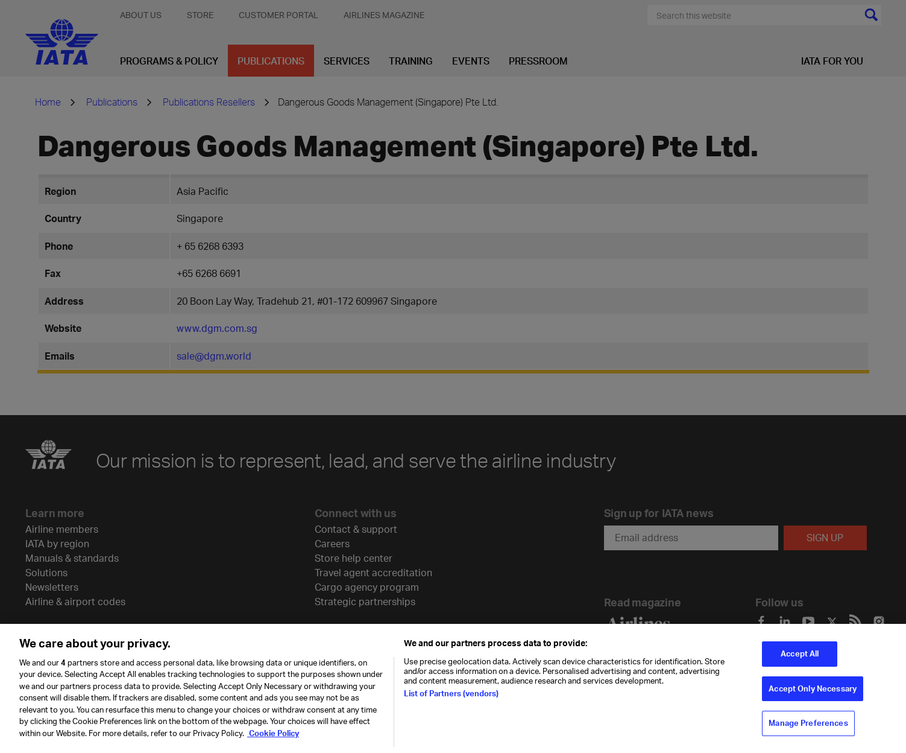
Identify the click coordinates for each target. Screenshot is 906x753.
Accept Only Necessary (813, 694)
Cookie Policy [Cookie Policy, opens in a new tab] (273, 739)
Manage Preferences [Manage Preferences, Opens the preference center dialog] (808, 729)
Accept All (800, 659)
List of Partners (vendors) (451, 699)
